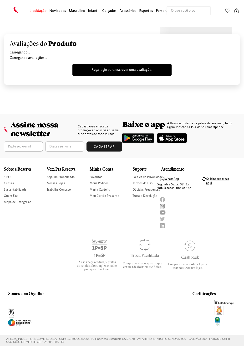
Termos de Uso (142, 183)
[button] (38, 11)
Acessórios (127, 11)
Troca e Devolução (144, 196)
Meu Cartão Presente (104, 196)
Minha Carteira (100, 189)
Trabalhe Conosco (59, 189)
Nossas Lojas (56, 183)
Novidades (57, 11)
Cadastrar (104, 146)
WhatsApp (171, 179)
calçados (109, 11)
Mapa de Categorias (17, 202)
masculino (77, 11)
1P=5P (8, 177)
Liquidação (38, 11)
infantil (93, 11)
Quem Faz (11, 196)
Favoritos (96, 177)
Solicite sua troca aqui (217, 181)
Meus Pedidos (99, 183)
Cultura (9, 183)
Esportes (146, 11)
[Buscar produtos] (202, 11)
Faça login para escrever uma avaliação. (122, 70)
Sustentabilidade (15, 189)
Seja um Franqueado (61, 177)
